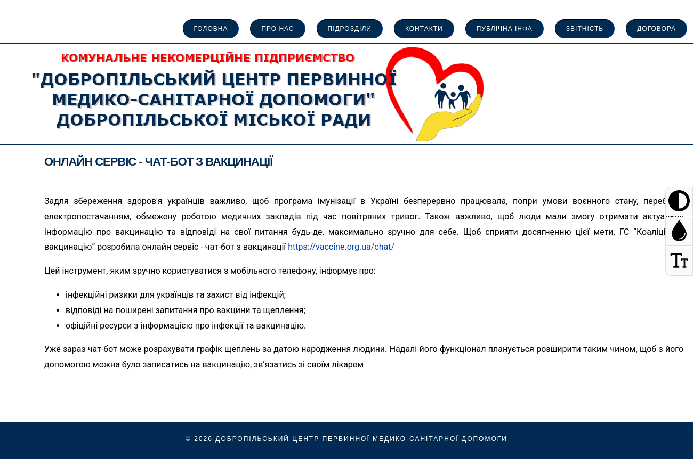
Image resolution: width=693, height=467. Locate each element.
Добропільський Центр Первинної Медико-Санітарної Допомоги (361, 439)
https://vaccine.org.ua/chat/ (341, 247)
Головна (211, 28)
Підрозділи (350, 28)
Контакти (424, 28)
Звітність (584, 28)
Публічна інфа (505, 28)
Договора (656, 28)
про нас (277, 28)
